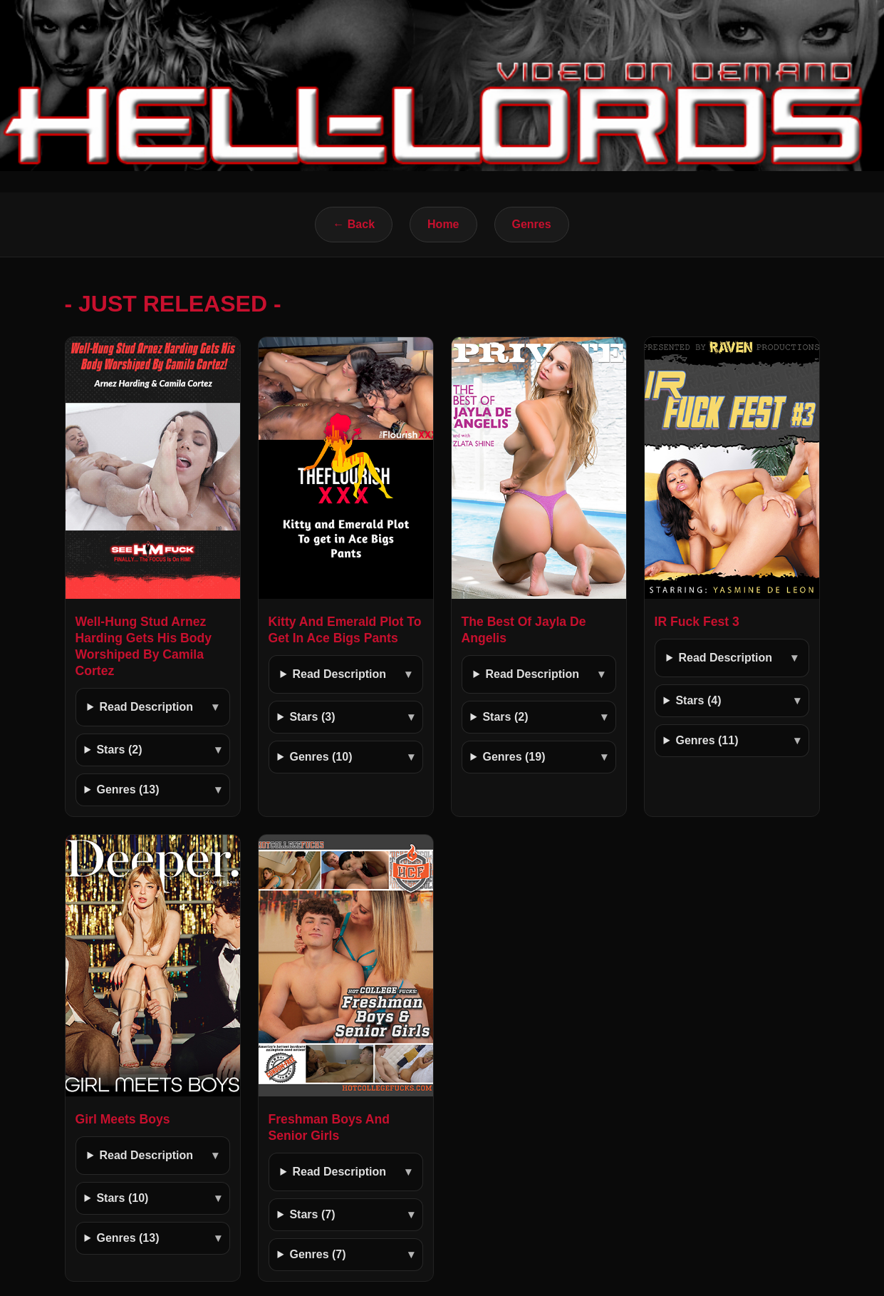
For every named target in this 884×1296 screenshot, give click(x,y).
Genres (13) (127, 789)
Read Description (146, 707)
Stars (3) (312, 717)
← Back (354, 224)
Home (443, 224)
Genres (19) (513, 757)
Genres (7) (317, 1254)
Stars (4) (698, 700)
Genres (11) (706, 740)
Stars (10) (122, 1198)
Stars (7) (312, 1214)
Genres (531, 224)
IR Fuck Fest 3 (697, 621)
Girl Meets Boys (123, 1119)
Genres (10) (320, 757)
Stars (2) (119, 750)
